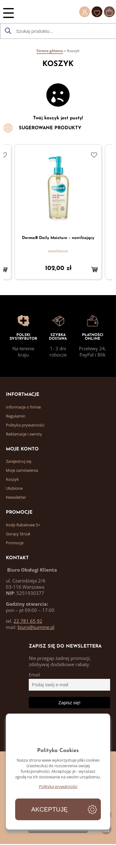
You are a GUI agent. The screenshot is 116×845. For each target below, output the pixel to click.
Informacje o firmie (23, 407)
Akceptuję (49, 809)
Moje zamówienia (22, 470)
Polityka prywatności (25, 425)
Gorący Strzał (18, 534)
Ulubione (14, 488)
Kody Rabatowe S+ (23, 525)
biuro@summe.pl (36, 627)
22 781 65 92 (28, 621)
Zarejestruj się (18, 461)
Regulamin (15, 416)
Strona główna (50, 50)
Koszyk (12, 479)
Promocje (15, 543)
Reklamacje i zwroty (24, 434)
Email (34, 675)
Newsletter (16, 497)
